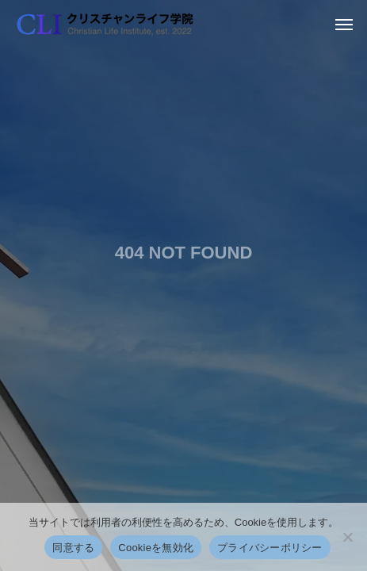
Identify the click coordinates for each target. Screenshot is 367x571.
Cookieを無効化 (155, 548)
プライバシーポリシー (270, 548)
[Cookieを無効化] (347, 537)
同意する (73, 548)
